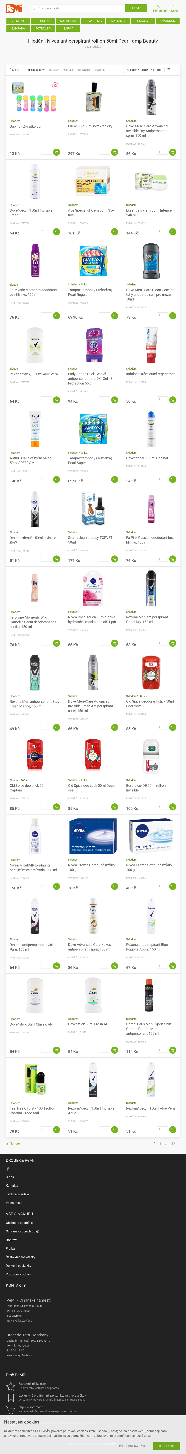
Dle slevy (54, 69)
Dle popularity (36, 69)
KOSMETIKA (68, 21)
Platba (10, 1248)
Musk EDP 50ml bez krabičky (90, 126)
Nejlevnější (83, 69)
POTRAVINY (43, 28)
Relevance (99, 69)
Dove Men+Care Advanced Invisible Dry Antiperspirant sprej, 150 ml (147, 131)
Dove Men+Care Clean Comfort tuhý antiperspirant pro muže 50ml (150, 294)
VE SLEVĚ (18, 21)
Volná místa (14, 1203)
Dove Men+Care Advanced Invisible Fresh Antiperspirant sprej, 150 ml (90, 706)
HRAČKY (142, 21)
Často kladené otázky (20, 1257)
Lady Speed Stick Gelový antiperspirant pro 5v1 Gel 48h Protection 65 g (91, 378)
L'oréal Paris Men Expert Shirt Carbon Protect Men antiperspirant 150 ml (148, 1029)
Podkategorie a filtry (143, 70)
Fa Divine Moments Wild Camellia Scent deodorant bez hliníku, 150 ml (33, 622)
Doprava (12, 1240)
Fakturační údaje (17, 1194)
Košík (175, 8)
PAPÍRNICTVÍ (118, 21)
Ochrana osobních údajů (23, 1231)
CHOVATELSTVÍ (92, 21)
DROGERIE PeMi (20, 1160)
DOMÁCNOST (168, 21)
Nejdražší (68, 69)
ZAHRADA (18, 28)
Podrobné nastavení (133, 1446)
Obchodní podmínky (20, 1223)
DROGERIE (43, 21)
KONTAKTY (16, 1285)
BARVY (68, 28)
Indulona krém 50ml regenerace (150, 374)
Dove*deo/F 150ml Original (147, 458)
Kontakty (12, 1186)
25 (173, 1143)
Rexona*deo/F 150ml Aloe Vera (150, 1108)
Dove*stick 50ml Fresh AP (88, 1024)
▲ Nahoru (13, 1143)
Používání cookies (18, 1274)
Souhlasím (166, 1446)
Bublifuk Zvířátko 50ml (27, 126)
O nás (10, 1177)
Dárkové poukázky (18, 1266)
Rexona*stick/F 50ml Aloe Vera (34, 374)
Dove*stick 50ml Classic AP (31, 1024)
